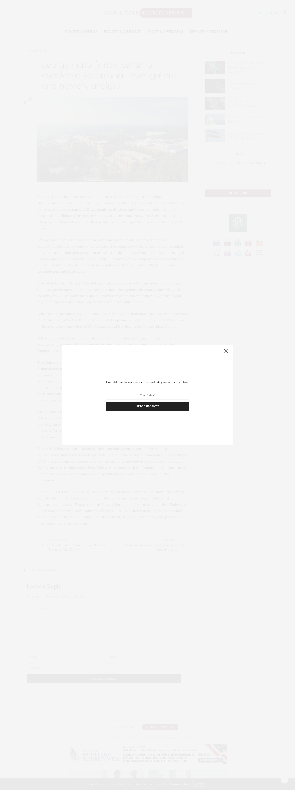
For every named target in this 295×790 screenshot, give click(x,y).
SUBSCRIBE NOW (147, 406)
